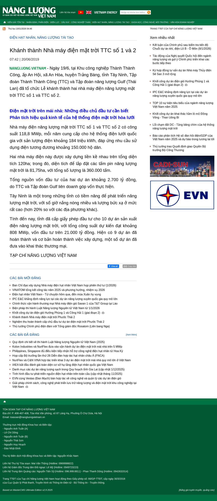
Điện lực (54, 22)
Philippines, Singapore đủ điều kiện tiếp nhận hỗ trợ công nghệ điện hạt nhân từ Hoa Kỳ (67, 351)
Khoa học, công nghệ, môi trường (149, 22)
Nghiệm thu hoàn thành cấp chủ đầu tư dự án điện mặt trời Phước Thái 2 (58, 321)
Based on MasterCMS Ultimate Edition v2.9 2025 (28, 490)
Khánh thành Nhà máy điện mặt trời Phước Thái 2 (43, 317)
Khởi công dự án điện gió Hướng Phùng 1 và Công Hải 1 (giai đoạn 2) (58, 312)
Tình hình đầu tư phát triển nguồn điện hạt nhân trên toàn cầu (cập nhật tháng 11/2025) (67, 373)
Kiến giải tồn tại (16, 22)
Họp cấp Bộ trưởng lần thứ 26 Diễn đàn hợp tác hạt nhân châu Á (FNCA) (58, 355)
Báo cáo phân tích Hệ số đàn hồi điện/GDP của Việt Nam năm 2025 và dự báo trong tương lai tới (183, 137)
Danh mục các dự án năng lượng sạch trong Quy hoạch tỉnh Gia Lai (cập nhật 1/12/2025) (68, 369)
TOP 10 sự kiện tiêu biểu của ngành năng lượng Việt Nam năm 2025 (183, 105)
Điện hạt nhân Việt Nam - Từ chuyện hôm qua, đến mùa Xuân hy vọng (56, 294)
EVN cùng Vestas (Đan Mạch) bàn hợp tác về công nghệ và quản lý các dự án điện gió (66, 378)
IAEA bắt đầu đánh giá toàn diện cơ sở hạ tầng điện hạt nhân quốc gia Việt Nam (62, 364)
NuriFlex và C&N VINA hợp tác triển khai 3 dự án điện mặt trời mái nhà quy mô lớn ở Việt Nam (71, 360)
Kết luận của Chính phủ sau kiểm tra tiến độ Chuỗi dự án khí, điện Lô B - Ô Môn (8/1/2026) (182, 46)
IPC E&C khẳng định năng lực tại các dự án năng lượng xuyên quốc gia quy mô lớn (64, 298)
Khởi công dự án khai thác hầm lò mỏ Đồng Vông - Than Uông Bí (180, 115)
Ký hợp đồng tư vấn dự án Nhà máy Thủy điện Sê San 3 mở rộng (182, 72)
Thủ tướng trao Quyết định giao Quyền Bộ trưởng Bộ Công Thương (179, 148)
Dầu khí (65, 22)
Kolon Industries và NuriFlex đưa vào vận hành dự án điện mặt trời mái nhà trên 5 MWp (67, 346)
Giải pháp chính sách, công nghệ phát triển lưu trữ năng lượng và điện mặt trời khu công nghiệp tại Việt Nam (74, 384)
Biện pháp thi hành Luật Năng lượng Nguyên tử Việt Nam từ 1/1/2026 (56, 308)
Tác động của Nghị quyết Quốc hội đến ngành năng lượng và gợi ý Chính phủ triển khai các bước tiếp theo (182, 59)
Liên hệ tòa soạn (67, 12)
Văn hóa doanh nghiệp (182, 22)
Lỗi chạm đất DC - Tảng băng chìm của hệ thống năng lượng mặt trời (183, 126)
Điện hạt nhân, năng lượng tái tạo (110, 22)
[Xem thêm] (131, 334)
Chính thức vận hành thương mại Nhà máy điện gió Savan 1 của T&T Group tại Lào (64, 303)
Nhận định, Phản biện (37, 22)
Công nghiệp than (81, 22)
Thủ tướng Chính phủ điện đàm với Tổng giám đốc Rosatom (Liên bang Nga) (61, 326)
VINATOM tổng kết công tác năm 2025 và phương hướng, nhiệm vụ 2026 (58, 289)
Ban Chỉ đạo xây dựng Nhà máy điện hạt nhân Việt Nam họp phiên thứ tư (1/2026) (64, 285)
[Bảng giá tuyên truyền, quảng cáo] (196, 490)
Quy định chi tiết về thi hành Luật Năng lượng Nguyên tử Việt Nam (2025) (58, 342)
